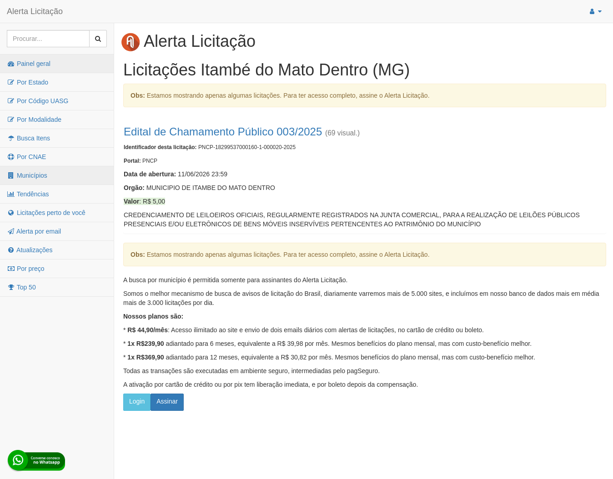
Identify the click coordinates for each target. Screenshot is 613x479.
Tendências (28, 194)
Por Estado (27, 82)
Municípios (27, 175)
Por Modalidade (34, 119)
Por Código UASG (38, 101)
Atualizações (30, 250)
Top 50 (21, 287)
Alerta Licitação (35, 11)
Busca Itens (28, 138)
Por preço (26, 268)
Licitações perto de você (46, 212)
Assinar (167, 401)
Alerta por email (34, 231)
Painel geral (28, 63)
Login (137, 401)
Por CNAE (26, 156)
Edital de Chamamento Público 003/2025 (223, 131)
